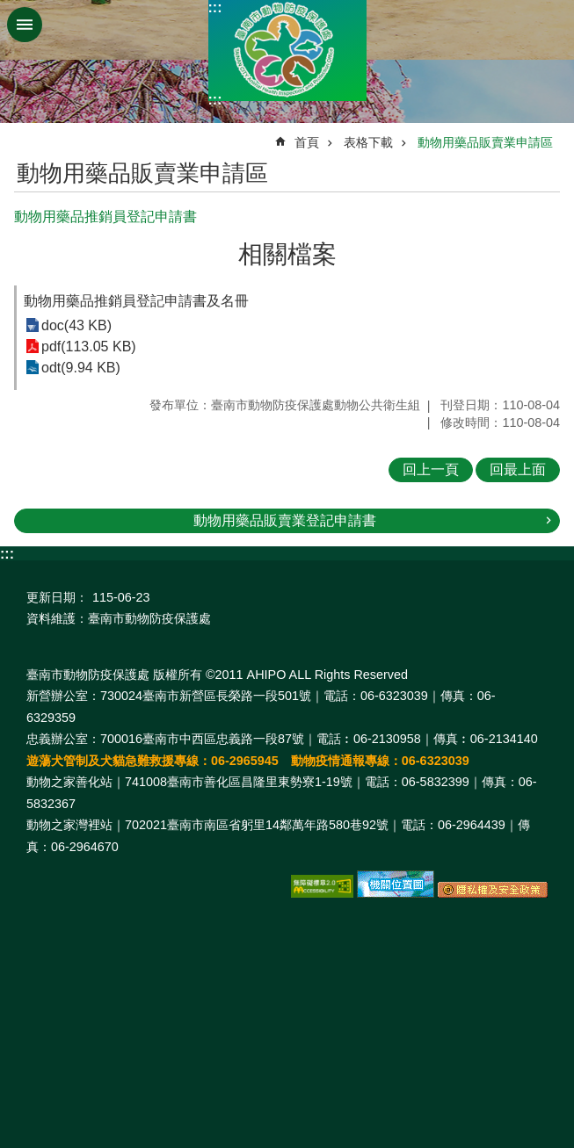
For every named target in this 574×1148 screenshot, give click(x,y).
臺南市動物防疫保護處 (287, 50)
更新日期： (57, 597)
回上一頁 (431, 469)
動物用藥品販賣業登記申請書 (284, 520)
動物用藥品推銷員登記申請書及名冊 (136, 300)
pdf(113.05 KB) (88, 346)
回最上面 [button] (518, 469)
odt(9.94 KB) (80, 367)
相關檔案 (287, 254)
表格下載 (368, 142)
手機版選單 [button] (24, 24)
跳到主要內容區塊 (9, 9)
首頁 (306, 142)
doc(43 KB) (76, 325)
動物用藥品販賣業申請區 (485, 142)
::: (215, 7)
